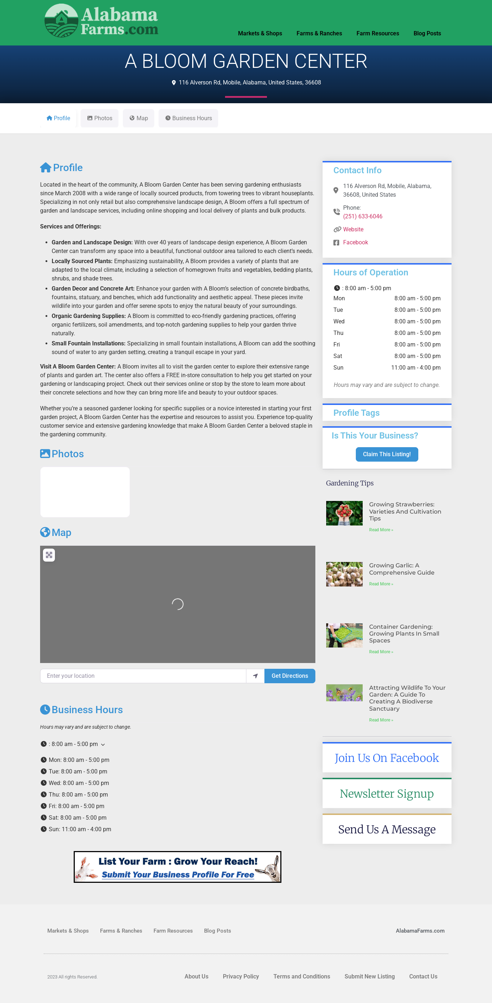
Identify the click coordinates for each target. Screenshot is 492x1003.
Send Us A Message (387, 829)
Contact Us (423, 976)
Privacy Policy (241, 976)
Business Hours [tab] (188, 118)
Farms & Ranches (319, 33)
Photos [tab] (99, 118)
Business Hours (81, 710)
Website (353, 229)
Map (56, 532)
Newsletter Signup (387, 794)
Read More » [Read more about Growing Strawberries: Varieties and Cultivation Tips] (381, 529)
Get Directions (290, 675)
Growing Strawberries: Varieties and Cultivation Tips (405, 511)
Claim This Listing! (387, 454)
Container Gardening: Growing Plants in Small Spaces (404, 633)
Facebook (355, 242)
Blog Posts (427, 33)
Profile (61, 168)
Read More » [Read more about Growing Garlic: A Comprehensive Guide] (381, 583)
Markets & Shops (260, 33)
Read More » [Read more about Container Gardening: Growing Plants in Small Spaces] (381, 651)
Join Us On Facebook (387, 758)
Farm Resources (378, 33)
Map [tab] (138, 118)
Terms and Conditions (301, 976)
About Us (196, 976)
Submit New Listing (370, 976)
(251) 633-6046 (363, 216)
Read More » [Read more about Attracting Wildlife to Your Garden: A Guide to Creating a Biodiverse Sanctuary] (381, 720)
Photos (62, 454)
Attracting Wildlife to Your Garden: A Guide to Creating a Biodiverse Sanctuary (407, 698)
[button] (177, 744)
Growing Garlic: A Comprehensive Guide (402, 569)
